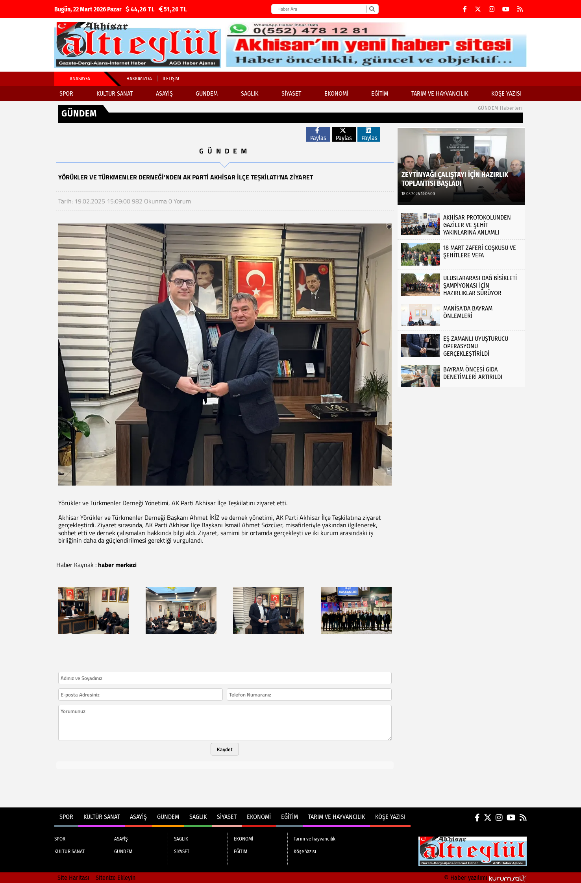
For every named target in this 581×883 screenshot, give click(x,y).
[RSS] (520, 9)
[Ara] (371, 9)
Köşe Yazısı (506, 93)
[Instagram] (491, 9)
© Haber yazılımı (485, 877)
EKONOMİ (336, 93)
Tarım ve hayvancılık (439, 93)
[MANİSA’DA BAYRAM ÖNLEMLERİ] (461, 315)
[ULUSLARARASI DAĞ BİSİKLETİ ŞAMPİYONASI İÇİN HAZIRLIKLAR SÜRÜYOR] (461, 284)
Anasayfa (80, 78)
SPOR (66, 93)
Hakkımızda (139, 78)
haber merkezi (117, 564)
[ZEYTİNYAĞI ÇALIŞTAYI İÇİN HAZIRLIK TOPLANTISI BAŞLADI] (461, 166)
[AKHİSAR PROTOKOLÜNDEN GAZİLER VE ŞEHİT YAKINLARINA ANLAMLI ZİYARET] (461, 224)
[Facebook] (465, 9)
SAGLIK (249, 93)
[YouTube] (505, 9)
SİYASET (291, 93)
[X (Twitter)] (478, 9)
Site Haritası (73, 877)
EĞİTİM (379, 93)
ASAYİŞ (164, 93)
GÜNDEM (207, 93)
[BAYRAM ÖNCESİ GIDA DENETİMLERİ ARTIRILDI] (461, 376)
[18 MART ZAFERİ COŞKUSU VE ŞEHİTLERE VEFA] (461, 254)
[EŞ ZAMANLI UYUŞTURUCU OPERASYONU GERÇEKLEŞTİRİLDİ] (461, 345)
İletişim (171, 78)
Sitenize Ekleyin (115, 877)
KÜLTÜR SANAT (114, 93)
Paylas (318, 134)
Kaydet (225, 749)
